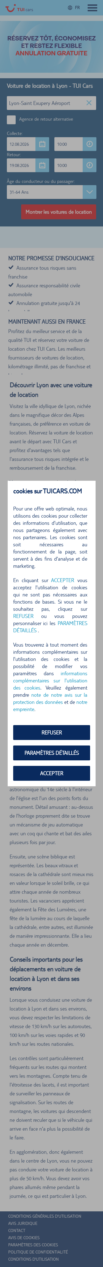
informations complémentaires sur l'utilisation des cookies (50, 680)
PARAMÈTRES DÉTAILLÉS (51, 753)
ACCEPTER (62, 580)
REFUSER (23, 616)
